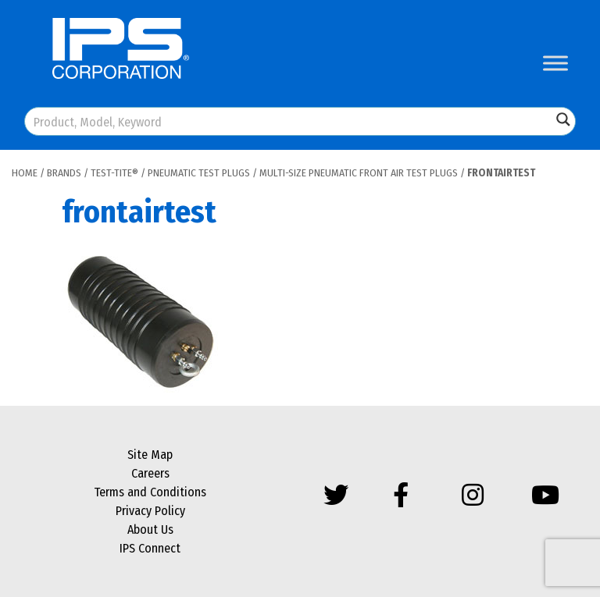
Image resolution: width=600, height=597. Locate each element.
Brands (64, 172)
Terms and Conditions (150, 492)
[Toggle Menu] (555, 62)
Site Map (150, 454)
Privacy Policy (150, 510)
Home (25, 172)
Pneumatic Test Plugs (199, 172)
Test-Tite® (114, 172)
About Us (150, 529)
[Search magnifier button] (563, 119)
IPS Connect (150, 548)
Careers (150, 473)
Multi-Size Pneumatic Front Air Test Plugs (358, 172)
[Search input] (289, 121)
